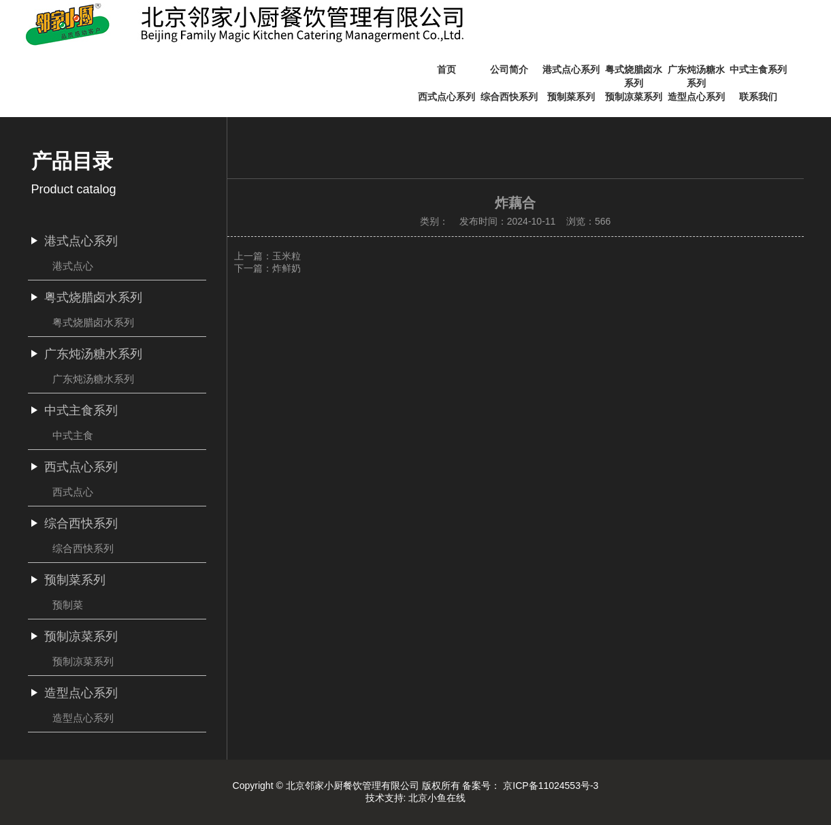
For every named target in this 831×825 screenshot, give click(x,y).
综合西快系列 (83, 548)
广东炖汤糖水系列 (93, 379)
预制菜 (67, 605)
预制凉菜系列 (83, 661)
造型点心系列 (83, 718)
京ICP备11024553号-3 (550, 785)
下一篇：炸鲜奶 (267, 268)
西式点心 (72, 492)
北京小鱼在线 (437, 797)
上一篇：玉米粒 (267, 255)
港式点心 (72, 266)
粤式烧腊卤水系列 (93, 322)
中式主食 (72, 435)
